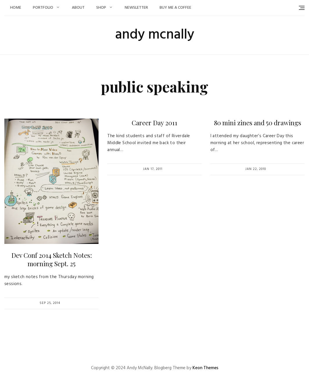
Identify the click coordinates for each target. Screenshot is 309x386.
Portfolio (43, 7)
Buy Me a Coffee (175, 7)
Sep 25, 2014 (50, 303)
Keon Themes (205, 368)
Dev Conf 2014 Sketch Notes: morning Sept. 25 (51, 259)
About (78, 7)
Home (15, 7)
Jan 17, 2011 (152, 169)
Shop (101, 7)
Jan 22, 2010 (255, 169)
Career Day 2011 (154, 122)
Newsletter (136, 7)
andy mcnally (154, 35)
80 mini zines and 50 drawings (257, 122)
